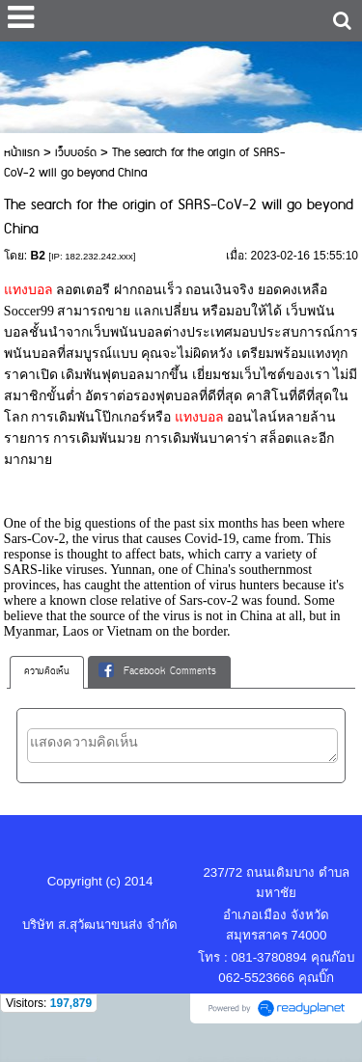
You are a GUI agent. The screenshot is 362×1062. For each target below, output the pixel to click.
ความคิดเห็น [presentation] (47, 672)
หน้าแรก (22, 153)
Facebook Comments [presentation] (157, 671)
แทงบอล (30, 290)
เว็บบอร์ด (76, 153)
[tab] (47, 672)
